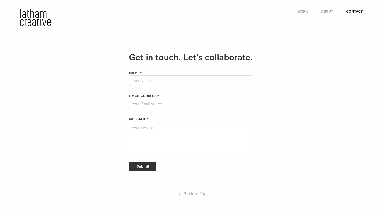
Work (302, 11)
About (327, 11)
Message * (138, 119)
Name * (135, 73)
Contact (354, 11)
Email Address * (144, 96)
